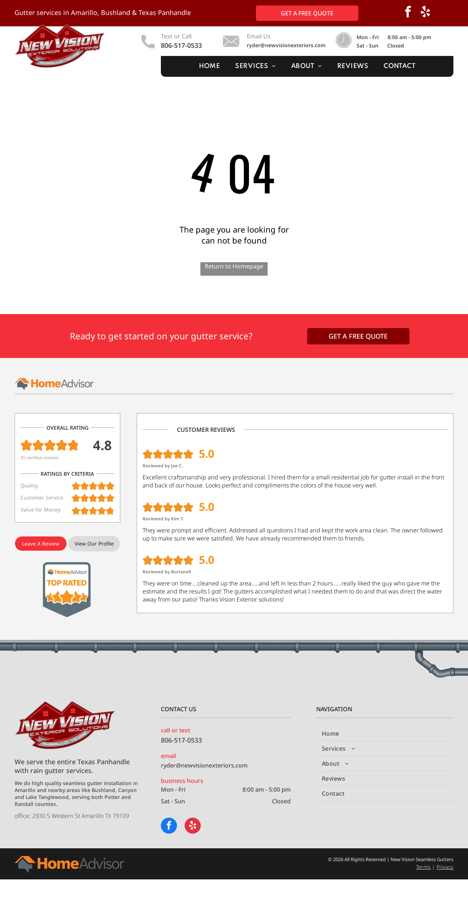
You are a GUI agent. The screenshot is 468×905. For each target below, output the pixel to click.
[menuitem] (209, 66)
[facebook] (408, 12)
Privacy (445, 866)
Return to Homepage (234, 266)
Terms (423, 866)
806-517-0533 (181, 45)
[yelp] (425, 12)
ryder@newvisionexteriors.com (286, 45)
